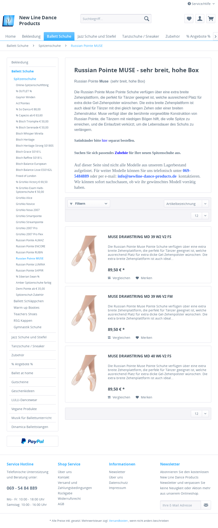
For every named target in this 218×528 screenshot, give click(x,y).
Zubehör (17, 355)
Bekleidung (19, 62)
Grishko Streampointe (29, 222)
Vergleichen (119, 278)
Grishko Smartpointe (29, 216)
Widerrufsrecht (69, 498)
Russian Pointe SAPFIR (29, 270)
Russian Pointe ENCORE (30, 246)
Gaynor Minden (25, 97)
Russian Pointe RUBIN (29, 252)
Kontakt (63, 477)
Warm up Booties (26, 307)
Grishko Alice (24, 198)
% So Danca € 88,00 (28, 109)
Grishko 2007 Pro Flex (29, 234)
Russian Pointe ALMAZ (30, 240)
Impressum (117, 488)
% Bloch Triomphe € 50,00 (32, 121)
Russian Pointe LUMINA (30, 264)
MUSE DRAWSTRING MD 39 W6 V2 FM (140, 296)
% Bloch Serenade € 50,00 (32, 127)
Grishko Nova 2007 (28, 210)
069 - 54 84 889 (22, 488)
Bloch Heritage (25, 139)
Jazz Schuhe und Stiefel (29, 337)
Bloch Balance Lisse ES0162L (34, 170)
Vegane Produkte (24, 409)
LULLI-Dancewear (24, 400)
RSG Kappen (23, 320)
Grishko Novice (25, 204)
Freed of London (26, 176)
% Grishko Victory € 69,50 (32, 182)
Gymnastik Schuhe (27, 327)
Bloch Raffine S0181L (29, 158)
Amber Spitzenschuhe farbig (33, 283)
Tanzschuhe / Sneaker (28, 346)
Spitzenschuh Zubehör (30, 295)
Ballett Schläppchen (29, 301)
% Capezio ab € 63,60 (29, 115)
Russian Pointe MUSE (30, 258)
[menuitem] (116, 18)
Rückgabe (65, 493)
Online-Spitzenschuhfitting (32, 85)
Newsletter (117, 472)
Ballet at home (22, 373)
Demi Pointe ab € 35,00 (30, 289)
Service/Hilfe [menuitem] (199, 4)
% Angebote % (22, 364)
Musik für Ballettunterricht (31, 418)
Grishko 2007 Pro (26, 228)
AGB (61, 504)
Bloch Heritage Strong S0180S (35, 146)
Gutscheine (19, 382)
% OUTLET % (24, 91)
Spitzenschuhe (25, 79)
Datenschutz (118, 482)
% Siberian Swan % (27, 276)
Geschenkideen (23, 391)
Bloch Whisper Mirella (29, 133)
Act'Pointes (23, 103)
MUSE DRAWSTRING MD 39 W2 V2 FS (139, 237)
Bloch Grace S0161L (28, 152)
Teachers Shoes (25, 314)
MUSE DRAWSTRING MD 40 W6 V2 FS (139, 356)
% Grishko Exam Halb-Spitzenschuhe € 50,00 (30, 190)
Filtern (77, 203)
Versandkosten (118, 521)
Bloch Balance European (31, 164)
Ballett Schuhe (22, 71)
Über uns (65, 472)
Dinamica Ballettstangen (29, 427)
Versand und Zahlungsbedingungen (75, 485)
